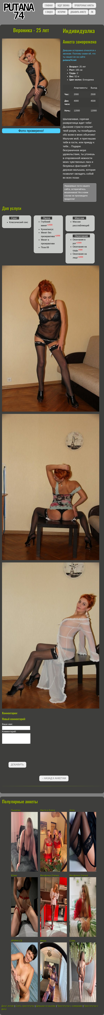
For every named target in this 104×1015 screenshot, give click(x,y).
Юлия (14, 875)
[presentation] (22, 753)
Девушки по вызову (45, 1006)
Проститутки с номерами (69, 1006)
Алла (72, 810)
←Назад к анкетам (54, 778)
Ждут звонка (63, 5)
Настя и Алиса (47, 810)
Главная (49, 5)
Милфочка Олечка (49, 875)
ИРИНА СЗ (16, 941)
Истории (61, 12)
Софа (72, 941)
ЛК (92, 12)
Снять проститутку (25, 1006)
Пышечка (15, 810)
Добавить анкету (78, 12)
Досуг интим (7, 1006)
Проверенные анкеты (84, 5)
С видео (49, 12)
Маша (43, 941)
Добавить (17, 764)
